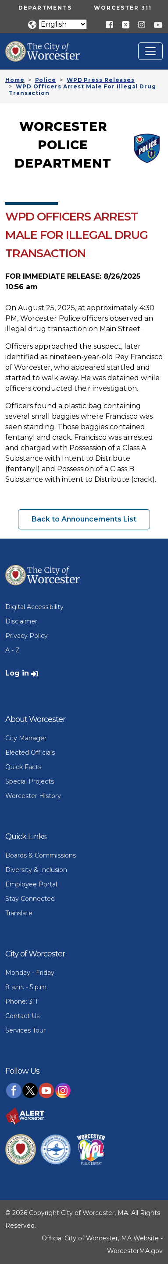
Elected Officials (30, 752)
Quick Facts (23, 767)
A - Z (12, 650)
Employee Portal (31, 884)
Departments (45, 7)
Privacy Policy (26, 636)
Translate (18, 913)
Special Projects (29, 781)
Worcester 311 (123, 7)
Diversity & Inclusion (36, 870)
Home (15, 80)
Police (45, 80)
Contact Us (22, 1016)
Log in (17, 673)
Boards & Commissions (40, 855)
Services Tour (25, 1030)
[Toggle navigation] (150, 51)
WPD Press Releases (101, 80)
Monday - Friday (29, 973)
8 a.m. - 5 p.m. (26, 987)
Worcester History (33, 796)
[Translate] (63, 24)
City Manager (25, 738)
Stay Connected (30, 899)
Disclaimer (21, 621)
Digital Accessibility (34, 607)
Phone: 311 (21, 1001)
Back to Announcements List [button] (84, 519)
